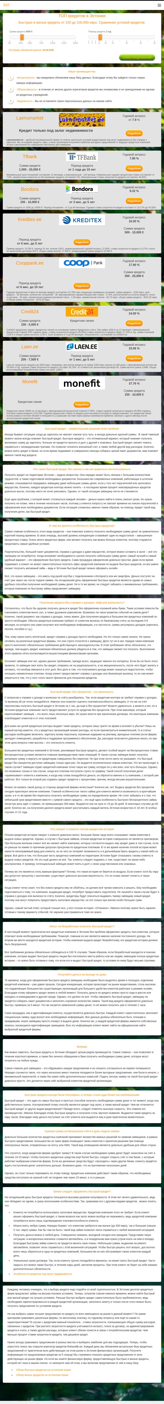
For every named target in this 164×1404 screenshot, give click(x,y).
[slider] (22, 37)
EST (6, 5)
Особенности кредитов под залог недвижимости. (43, 1273)
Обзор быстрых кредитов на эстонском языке (43, 1369)
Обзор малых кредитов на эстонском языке (42, 1375)
